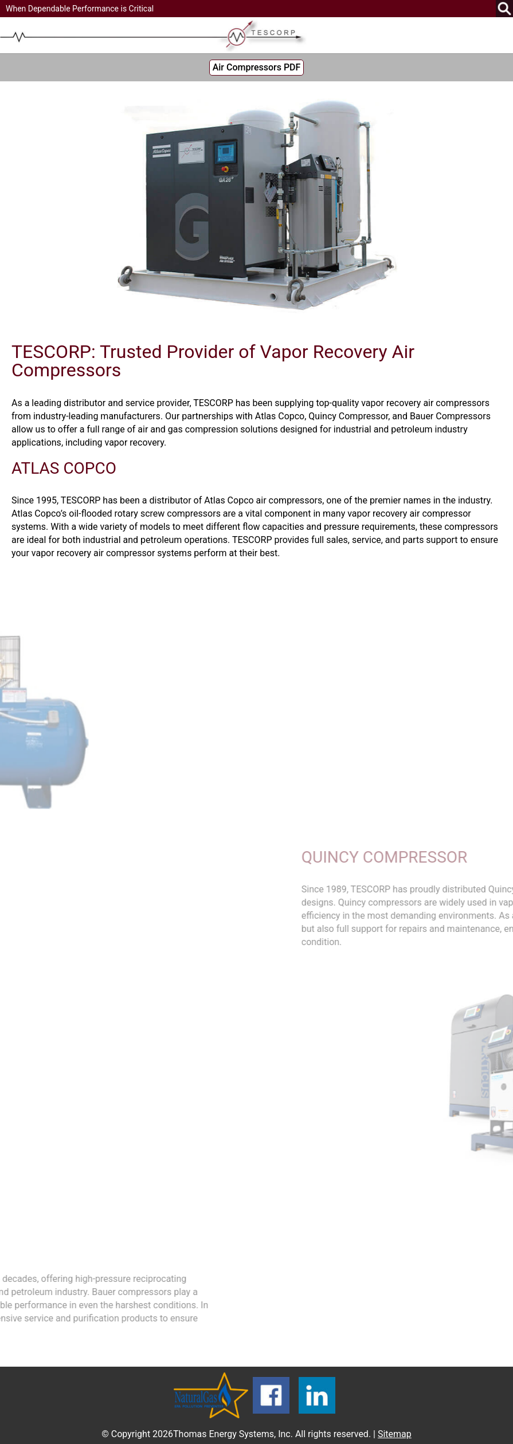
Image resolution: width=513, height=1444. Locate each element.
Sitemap (395, 1434)
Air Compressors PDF (257, 67)
